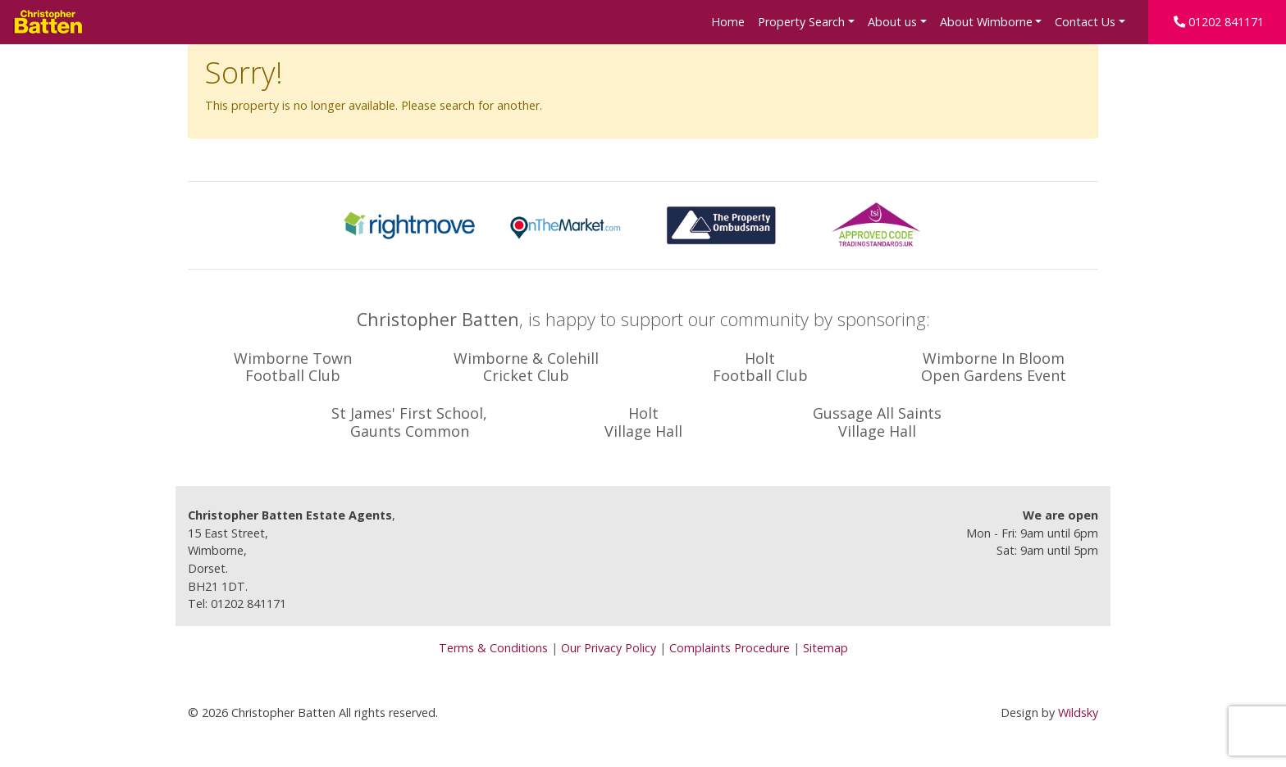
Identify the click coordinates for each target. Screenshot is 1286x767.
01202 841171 (1219, 22)
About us (892, 22)
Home (728, 22)
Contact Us (1085, 22)
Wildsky (1078, 712)
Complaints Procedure (729, 648)
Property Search (801, 22)
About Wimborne (986, 22)
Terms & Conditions (493, 648)
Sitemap (825, 648)
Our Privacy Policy (608, 648)
